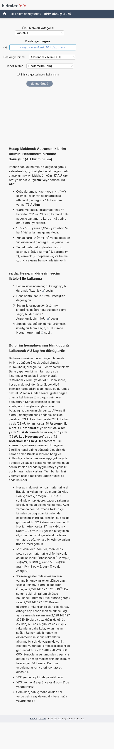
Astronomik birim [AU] (31, 318)
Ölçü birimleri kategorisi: (38, 28)
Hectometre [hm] (28, 332)
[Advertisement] (39, 118)
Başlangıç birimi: (14, 57)
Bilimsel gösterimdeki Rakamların (40, 74)
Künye (33, 718)
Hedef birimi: (15, 66)
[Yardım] (5, 47)
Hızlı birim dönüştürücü (25, 14)
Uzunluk (35, 290)
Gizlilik (42, 718)
